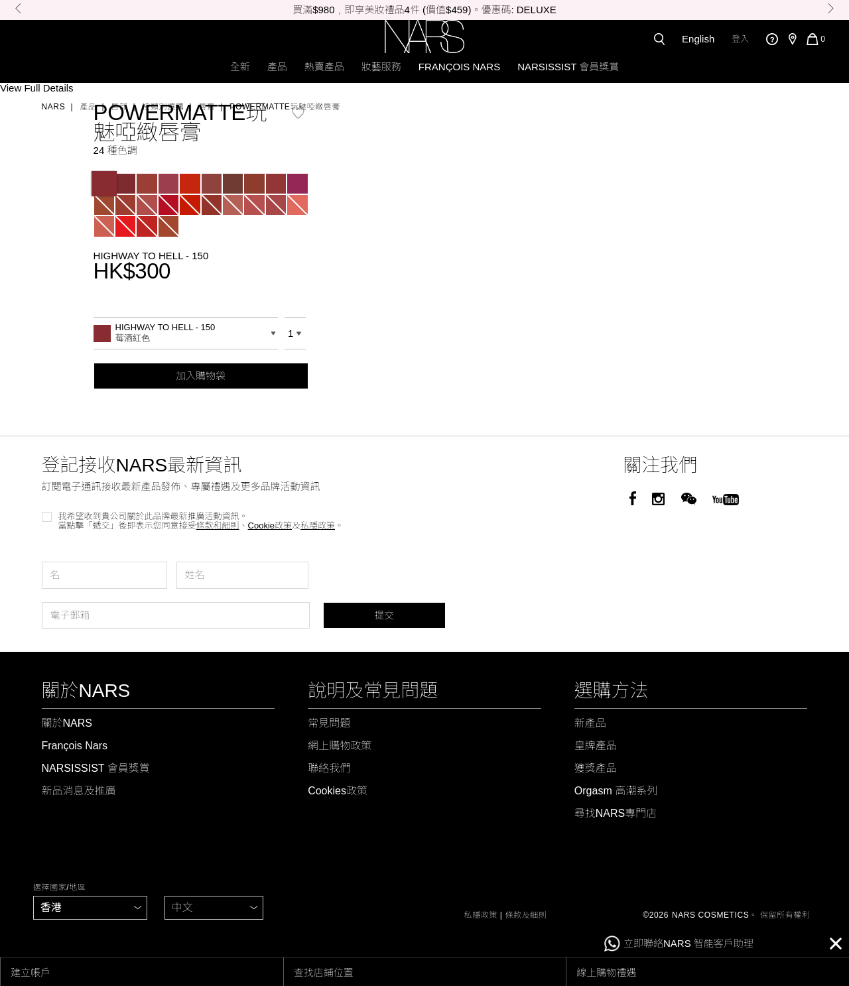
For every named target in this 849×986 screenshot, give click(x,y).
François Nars (459, 66)
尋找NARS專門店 (615, 813)
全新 (240, 66)
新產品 (590, 723)
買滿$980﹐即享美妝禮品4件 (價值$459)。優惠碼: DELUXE (424, 9)
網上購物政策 (339, 745)
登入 (740, 39)
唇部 (119, 106)
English (698, 38)
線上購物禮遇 (606, 972)
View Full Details (37, 88)
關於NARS (67, 723)
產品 (277, 66)
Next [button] (831, 8)
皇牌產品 (595, 745)
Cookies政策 (337, 790)
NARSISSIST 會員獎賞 (568, 66)
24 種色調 (115, 150)
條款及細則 (526, 915)
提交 (384, 615)
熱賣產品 (324, 66)
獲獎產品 (595, 768)
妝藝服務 (381, 66)
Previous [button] (18, 8)
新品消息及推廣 (79, 790)
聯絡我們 (329, 768)
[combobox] (186, 333)
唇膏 (206, 106)
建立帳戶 (30, 972)
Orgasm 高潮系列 (615, 790)
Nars (54, 106)
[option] (424, 10)
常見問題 (329, 723)
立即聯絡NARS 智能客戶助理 (678, 944)
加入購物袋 (201, 375)
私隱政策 (480, 915)
